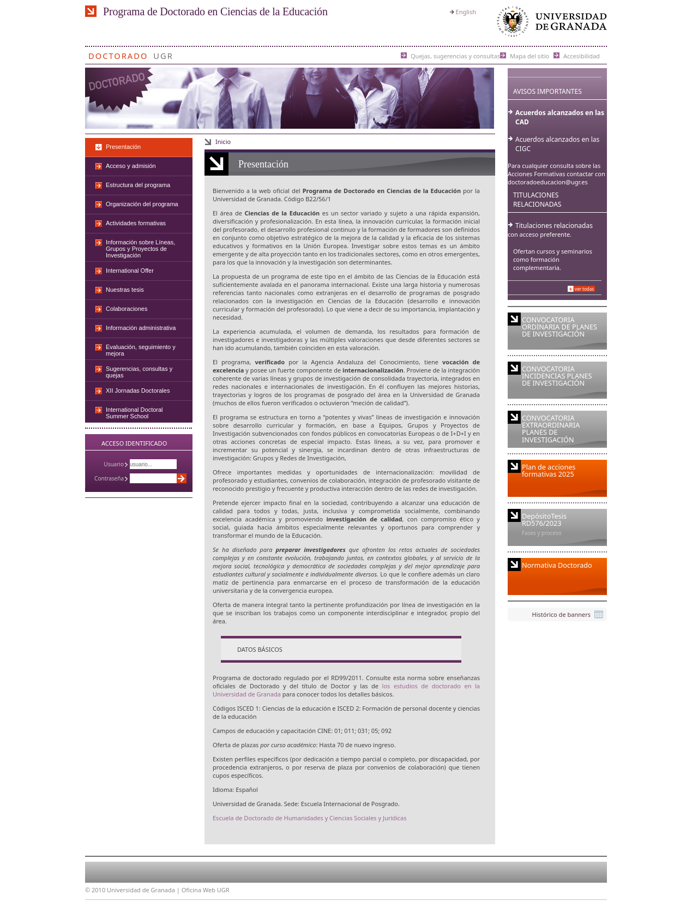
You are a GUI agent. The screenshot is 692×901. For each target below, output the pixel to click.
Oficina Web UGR (206, 890)
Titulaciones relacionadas (554, 225)
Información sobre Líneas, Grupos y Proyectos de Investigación (140, 249)
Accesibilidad (581, 55)
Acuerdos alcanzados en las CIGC (557, 144)
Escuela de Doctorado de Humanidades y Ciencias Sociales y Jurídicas (309, 818)
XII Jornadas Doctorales (138, 390)
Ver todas (584, 289)
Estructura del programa (138, 185)
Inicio (223, 141)
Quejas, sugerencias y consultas (455, 55)
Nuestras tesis (125, 289)
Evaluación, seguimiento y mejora (141, 350)
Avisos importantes (547, 91)
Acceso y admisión (131, 166)
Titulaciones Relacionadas (537, 199)
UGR (163, 53)
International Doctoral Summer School (134, 412)
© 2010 (95, 890)
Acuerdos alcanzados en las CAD (559, 117)
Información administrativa (141, 328)
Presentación (123, 146)
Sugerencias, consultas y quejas (139, 372)
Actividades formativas (136, 223)
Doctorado (118, 53)
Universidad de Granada (549, 24)
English (466, 12)
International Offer (130, 270)
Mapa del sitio (529, 55)
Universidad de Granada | (144, 890)
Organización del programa (142, 204)
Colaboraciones (126, 308)
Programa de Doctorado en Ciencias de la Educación (215, 11)
